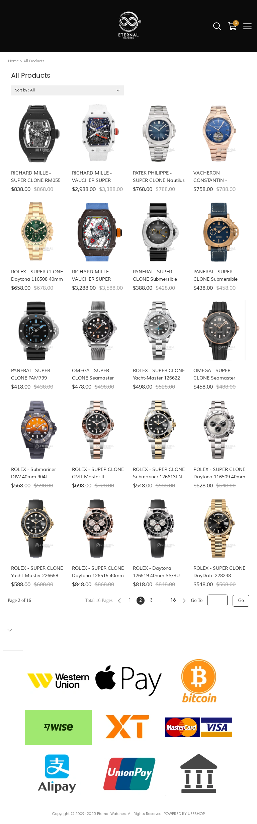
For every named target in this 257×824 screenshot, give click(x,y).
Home (13, 61)
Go (241, 600)
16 (173, 600)
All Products (34, 61)
